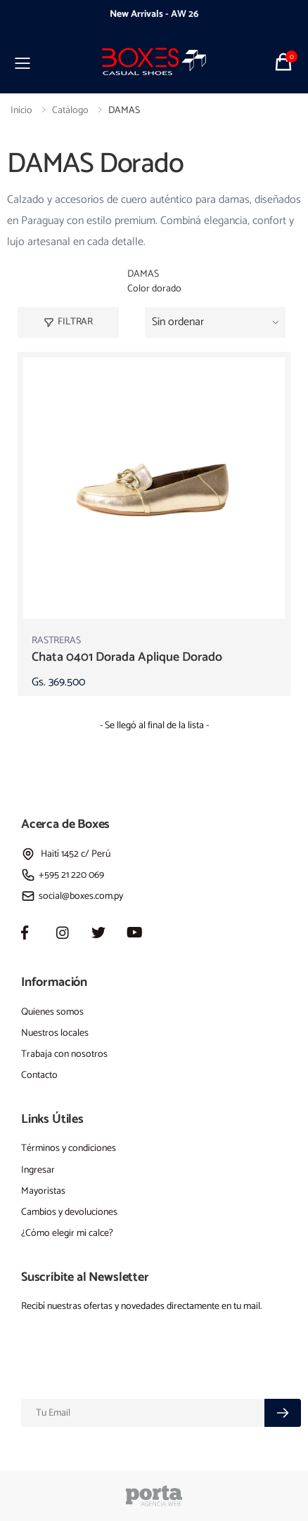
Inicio (21, 111)
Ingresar (38, 1170)
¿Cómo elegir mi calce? (67, 1233)
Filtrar (68, 322)
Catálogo (70, 111)
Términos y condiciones (68, 1148)
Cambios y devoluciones (69, 1212)
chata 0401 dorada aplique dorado (127, 657)
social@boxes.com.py (72, 896)
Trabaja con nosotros (64, 1054)
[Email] (143, 1413)
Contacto (39, 1075)
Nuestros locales (55, 1033)
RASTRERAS (56, 641)
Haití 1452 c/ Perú (65, 854)
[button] (285, 61)
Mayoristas (43, 1191)
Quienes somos (52, 1012)
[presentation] (49, 14)
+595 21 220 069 (62, 875)
